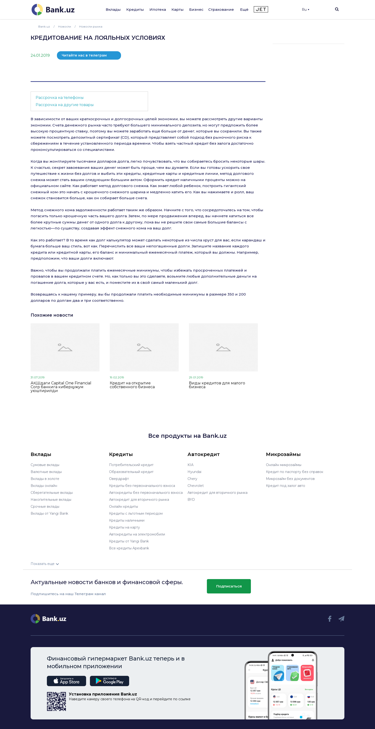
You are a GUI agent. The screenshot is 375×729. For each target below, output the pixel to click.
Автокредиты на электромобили (137, 534)
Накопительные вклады (51, 499)
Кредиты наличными (126, 520)
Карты (177, 9)
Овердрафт (119, 479)
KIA (190, 465)
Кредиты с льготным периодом (136, 513)
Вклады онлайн (44, 486)
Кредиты (135, 9)
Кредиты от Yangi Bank (129, 541)
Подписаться (229, 586)
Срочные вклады (45, 506)
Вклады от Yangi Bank (49, 513)
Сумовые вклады (45, 465)
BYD (191, 499)
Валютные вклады (46, 472)
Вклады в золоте (45, 479)
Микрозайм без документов (290, 479)
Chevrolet (196, 486)
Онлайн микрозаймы (283, 465)
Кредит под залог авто (285, 486)
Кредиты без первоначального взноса (142, 486)
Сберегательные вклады (52, 492)
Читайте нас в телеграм (84, 55)
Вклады (113, 9)
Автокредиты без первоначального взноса (146, 492)
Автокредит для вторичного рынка (139, 499)
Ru (305, 9)
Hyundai (194, 472)
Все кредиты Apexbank (129, 548)
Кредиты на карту (124, 527)
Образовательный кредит (131, 472)
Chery (192, 479)
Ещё (244, 9)
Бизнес (196, 9)
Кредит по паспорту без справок (294, 472)
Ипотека (157, 9)
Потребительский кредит (131, 465)
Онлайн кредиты (123, 506)
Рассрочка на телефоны (60, 97)
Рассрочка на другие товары (65, 105)
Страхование (221, 9)
